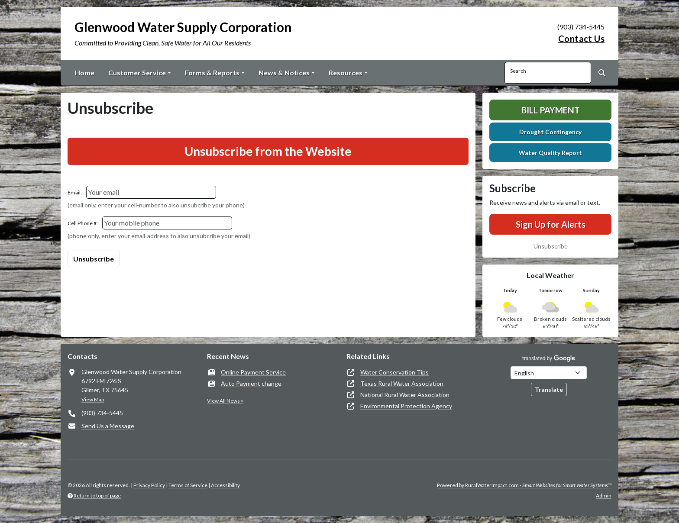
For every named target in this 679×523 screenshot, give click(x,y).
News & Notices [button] (284, 72)
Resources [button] (345, 72)
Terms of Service (187, 485)
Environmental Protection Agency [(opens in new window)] (406, 406)
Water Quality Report (550, 152)
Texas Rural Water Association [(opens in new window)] (401, 383)
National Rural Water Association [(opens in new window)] (404, 394)
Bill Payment (550, 110)
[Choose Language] (549, 372)
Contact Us (581, 38)
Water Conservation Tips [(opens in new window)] (394, 372)
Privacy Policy (149, 485)
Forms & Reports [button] (212, 72)
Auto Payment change (251, 383)
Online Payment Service (253, 372)
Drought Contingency (550, 132)
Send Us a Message (107, 425)
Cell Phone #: (83, 223)
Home (84, 72)
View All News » (225, 400)
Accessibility (225, 485)
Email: (75, 192)
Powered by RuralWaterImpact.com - (524, 485)
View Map (92, 399)
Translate (549, 389)
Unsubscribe (551, 246)
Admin (603, 495)
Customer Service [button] (137, 72)
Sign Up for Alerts (550, 224)
